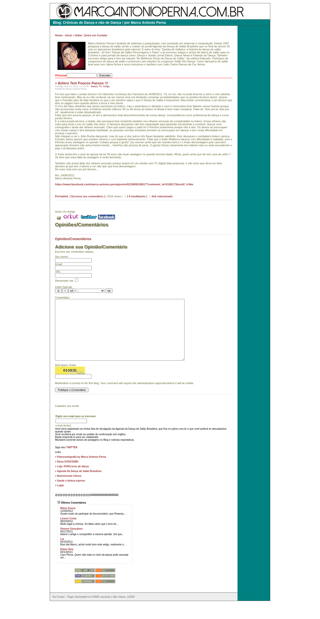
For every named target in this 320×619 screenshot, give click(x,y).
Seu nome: (61, 256)
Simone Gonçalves (71, 543)
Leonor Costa (68, 533)
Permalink (61, 196)
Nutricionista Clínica (69, 491)
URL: (58, 271)
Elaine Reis (67, 564)
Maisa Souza (67, 523)
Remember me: (66, 280)
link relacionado (162, 196)
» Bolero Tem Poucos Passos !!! (81, 83)
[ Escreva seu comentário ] (87, 196)
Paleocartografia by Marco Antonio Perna (81, 472)
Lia (62, 554)
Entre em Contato (95, 35)
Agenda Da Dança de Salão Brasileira (79, 486)
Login (60, 500)
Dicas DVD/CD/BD (67, 476)
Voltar (78, 35)
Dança (94, 86)
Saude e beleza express (71, 495)
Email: (59, 264)
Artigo (106, 86)
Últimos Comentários (72, 517)
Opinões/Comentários (73, 239)
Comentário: (62, 297)
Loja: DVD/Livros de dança (73, 481)
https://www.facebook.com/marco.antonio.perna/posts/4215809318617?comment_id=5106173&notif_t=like (124, 184)
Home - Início (63, 35)
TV (100, 86)
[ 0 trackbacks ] (137, 196)
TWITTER (71, 462)
